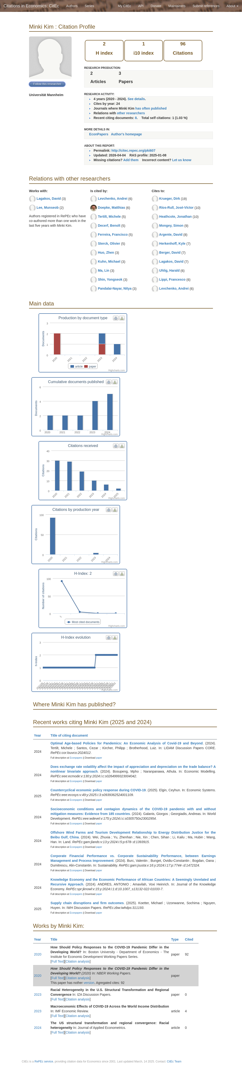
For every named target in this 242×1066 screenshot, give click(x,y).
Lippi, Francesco (172, 279)
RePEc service (44, 1061)
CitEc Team (174, 1061)
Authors (72, 6)
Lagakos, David (49, 198)
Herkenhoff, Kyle (172, 243)
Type (177, 939)
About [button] (232, 6)
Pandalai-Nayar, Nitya (114, 288)
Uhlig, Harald (169, 270)
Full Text (58, 961)
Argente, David (170, 234)
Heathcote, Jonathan (175, 216)
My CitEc (124, 6)
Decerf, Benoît (109, 225)
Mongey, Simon (171, 225)
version (89, 983)
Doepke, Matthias (111, 207)
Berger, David (170, 252)
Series (89, 6)
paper (99, 757)
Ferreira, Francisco (113, 234)
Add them (130, 160)
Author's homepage (126, 134)
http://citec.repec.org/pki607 (133, 150)
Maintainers (177, 6)
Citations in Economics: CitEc (31, 6)
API (141, 6)
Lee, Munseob (48, 207)
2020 (37, 954)
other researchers (131, 113)
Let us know (181, 160)
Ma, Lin (103, 270)
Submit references (206, 6)
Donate (156, 6)
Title (56, 939)
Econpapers (75, 757)
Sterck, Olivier (109, 243)
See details (136, 99)
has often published (151, 108)
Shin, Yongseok (110, 279)
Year (39, 735)
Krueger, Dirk (169, 198)
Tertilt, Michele (109, 216)
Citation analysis (77, 961)
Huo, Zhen (106, 252)
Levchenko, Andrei (112, 198)
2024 (37, 1028)
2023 (37, 994)
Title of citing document (71, 735)
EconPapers (98, 134)
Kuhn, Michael (109, 261)
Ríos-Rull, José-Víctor (176, 207)
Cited (191, 939)
